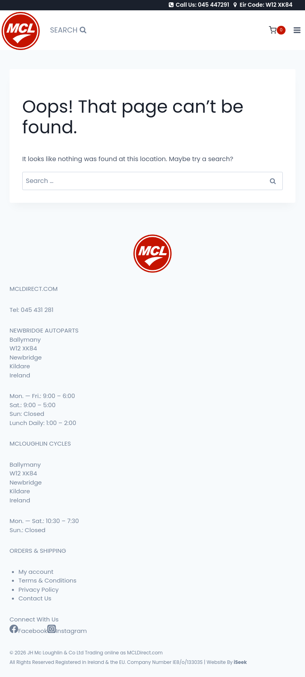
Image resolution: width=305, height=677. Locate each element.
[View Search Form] (68, 30)
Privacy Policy (39, 589)
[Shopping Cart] (277, 30)
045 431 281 (37, 310)
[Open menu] (297, 30)
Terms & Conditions (48, 580)
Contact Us (35, 598)
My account (36, 571)
